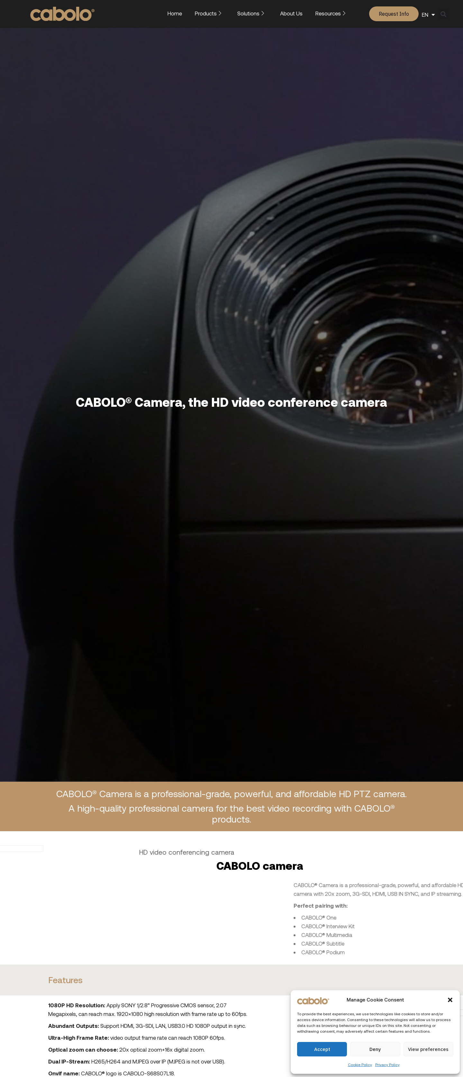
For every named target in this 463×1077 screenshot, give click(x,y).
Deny (375, 1049)
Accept (322, 1049)
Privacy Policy (387, 1064)
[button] (450, 1000)
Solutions (252, 13)
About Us (291, 13)
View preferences (428, 1049)
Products (209, 13)
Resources (332, 13)
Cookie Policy (360, 1064)
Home (175, 13)
